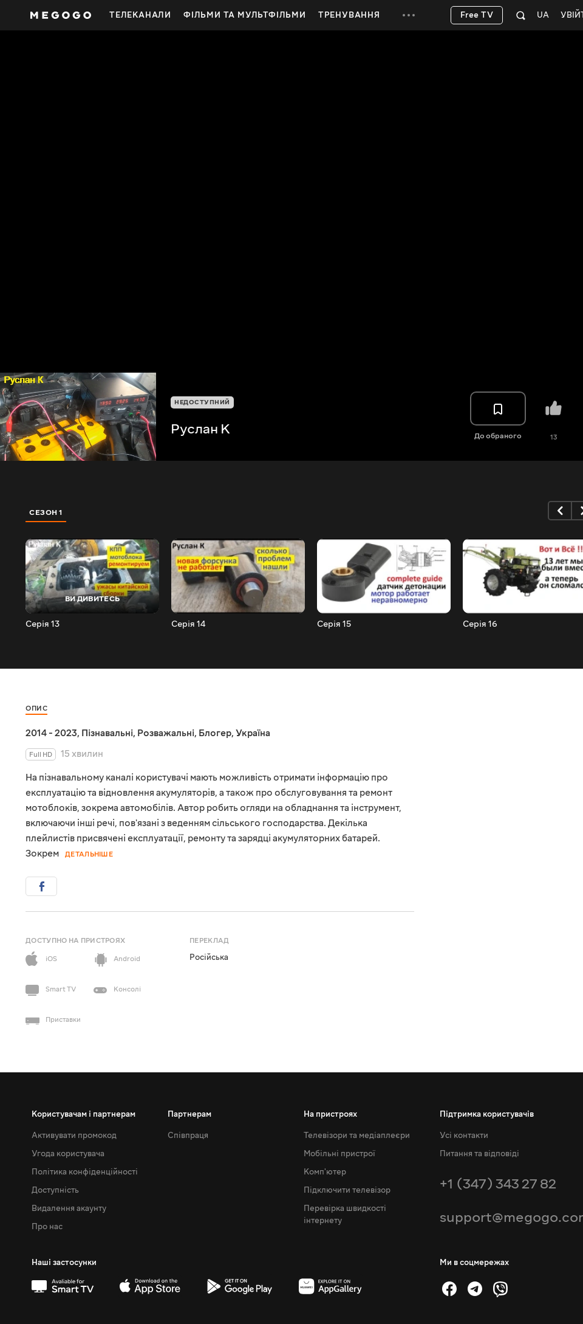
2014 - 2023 (51, 733)
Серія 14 (188, 624)
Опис (36, 708)
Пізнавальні (107, 733)
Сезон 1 (46, 512)
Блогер (215, 733)
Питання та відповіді (479, 1153)
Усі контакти (464, 1135)
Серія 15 (334, 624)
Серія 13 (43, 624)
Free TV (477, 15)
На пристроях (330, 1114)
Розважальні (165, 733)
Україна (253, 733)
